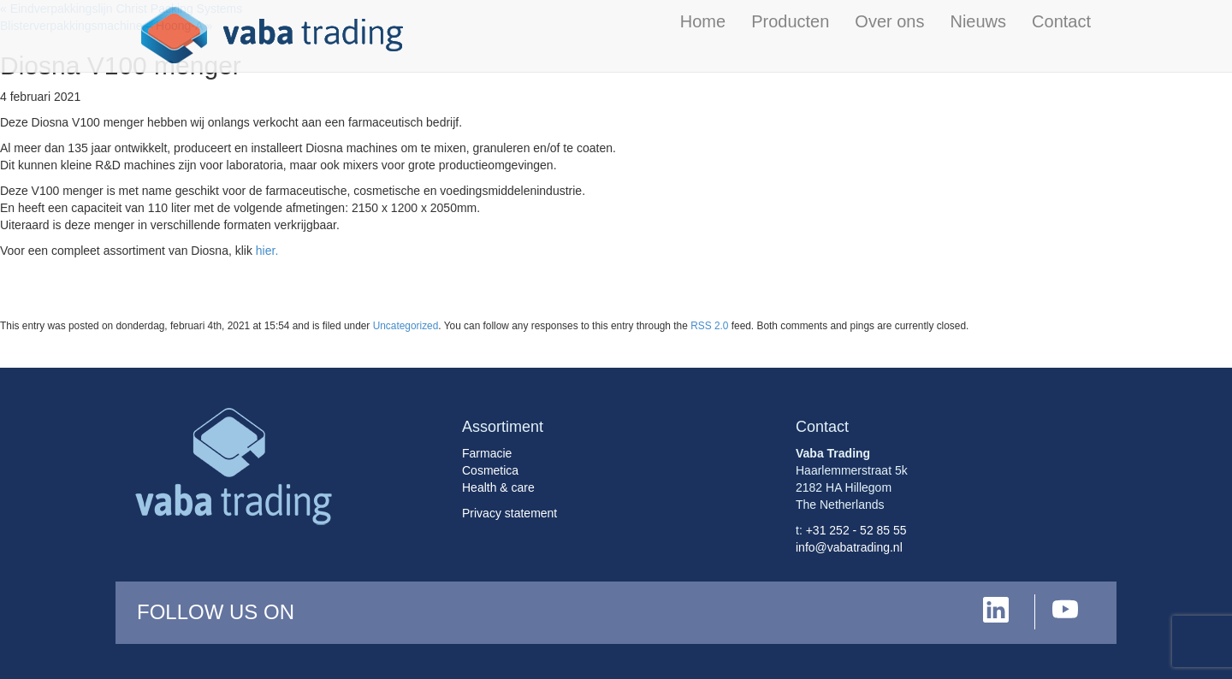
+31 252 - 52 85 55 (856, 530)
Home (703, 21)
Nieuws (978, 21)
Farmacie (487, 453)
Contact (1061, 21)
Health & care (498, 487)
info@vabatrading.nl (849, 547)
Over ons (889, 21)
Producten (790, 21)
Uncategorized (406, 326)
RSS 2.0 (709, 326)
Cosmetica (490, 470)
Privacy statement (509, 513)
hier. (267, 250)
